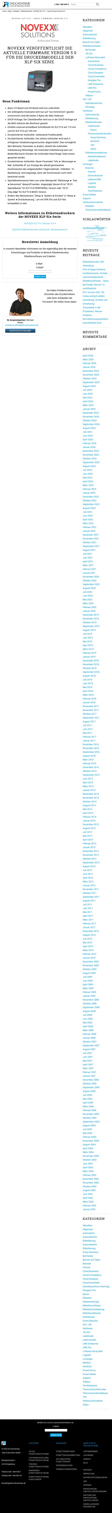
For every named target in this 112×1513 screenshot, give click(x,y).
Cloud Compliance (97, 68)
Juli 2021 (87, 553)
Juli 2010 (87, 938)
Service (87, 1459)
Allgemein (88, 30)
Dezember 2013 (91, 824)
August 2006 (89, 1091)
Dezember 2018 (91, 660)
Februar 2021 (89, 569)
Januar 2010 (89, 957)
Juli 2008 (87, 1015)
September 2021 (91, 546)
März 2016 (88, 759)
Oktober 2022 (89, 500)
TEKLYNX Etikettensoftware (39, 1465)
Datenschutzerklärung (95, 1477)
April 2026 (88, 355)
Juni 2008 (88, 1018)
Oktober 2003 (89, 1159)
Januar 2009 (89, 996)
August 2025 (89, 386)
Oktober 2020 (89, 580)
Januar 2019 (89, 656)
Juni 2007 (88, 1057)
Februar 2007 (89, 1072)
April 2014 (88, 813)
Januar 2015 (89, 790)
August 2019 (89, 630)
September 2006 (91, 1087)
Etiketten (89, 206)
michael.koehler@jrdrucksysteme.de (21, 325)
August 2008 (89, 1011)
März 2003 (88, 1171)
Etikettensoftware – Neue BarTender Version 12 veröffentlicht (96, 284)
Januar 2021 (89, 573)
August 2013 (89, 828)
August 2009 (89, 973)
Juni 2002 (88, 1194)
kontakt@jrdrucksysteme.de (14, 1483)
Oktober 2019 (89, 622)
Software (34, 1443)
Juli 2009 (87, 977)
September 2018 (91, 672)
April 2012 (88, 877)
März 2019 (88, 649)
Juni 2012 (88, 874)
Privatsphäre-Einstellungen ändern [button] (94, 1490)
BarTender (90, 49)
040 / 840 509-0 (62, 4)
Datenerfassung (64, 1465)
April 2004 (88, 1148)
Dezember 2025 (91, 371)
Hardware (88, 110)
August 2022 (89, 508)
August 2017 (89, 721)
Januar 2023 (89, 493)
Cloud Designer (95, 72)
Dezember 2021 (91, 534)
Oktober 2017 (89, 714)
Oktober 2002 (89, 1186)
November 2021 (91, 538)
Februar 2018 (89, 698)
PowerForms (94, 91)
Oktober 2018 (89, 668)
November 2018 (91, 664)
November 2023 (91, 454)
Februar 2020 (89, 607)
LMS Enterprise (95, 84)
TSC (92, 145)
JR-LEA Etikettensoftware (39, 1452)
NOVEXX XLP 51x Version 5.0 (39, 223)
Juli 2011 (87, 904)
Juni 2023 (88, 473)
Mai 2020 (87, 599)
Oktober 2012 (89, 858)
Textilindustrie (95, 190)
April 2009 (88, 984)
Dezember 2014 (91, 794)
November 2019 (91, 618)
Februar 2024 (89, 443)
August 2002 (89, 1190)
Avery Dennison (98, 137)
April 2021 (88, 561)
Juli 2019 (87, 634)
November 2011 (91, 889)
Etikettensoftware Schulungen (39, 1478)
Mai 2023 (87, 477)
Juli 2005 (87, 1129)
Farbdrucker (94, 126)
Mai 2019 (87, 641)
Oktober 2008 (89, 1003)
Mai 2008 (87, 1022)
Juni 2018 (88, 683)
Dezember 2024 (91, 412)
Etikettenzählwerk (97, 156)
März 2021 (88, 565)
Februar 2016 (89, 763)
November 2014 (91, 797)
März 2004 (88, 1152)
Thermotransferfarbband (97, 209)
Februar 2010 (89, 954)
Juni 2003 (88, 1163)
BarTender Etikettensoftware (39, 1471)
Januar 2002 (89, 1209)
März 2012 (88, 881)
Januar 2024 (89, 447)
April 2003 (88, 1167)
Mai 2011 (87, 912)
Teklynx (89, 95)
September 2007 (91, 1045)
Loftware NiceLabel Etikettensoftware (39, 1458)
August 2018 (89, 675)
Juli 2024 (87, 432)
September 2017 (91, 717)
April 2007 (88, 1064)
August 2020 (89, 588)
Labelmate (93, 160)
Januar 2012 (89, 885)
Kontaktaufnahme (20, 330)
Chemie (92, 171)
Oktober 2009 (89, 969)
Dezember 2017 (91, 706)
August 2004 (89, 1144)
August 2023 (89, 466)
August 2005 (89, 1125)
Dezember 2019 (91, 614)
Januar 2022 (89, 531)
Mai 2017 (87, 733)
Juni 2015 (88, 778)
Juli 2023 (87, 470)
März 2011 (88, 919)
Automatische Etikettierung (63, 1460)
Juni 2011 (88, 908)
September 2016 (91, 752)
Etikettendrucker (93, 122)
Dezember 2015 (91, 767)
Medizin (92, 187)
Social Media (89, 194)
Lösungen (88, 164)
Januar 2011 (89, 927)
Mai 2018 (87, 687)
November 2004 (91, 1140)
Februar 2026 (89, 363)
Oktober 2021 (89, 542)
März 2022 (88, 523)
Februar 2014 (89, 816)
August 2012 (89, 866)
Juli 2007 (87, 1053)
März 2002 (88, 1201)
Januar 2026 (89, 367)
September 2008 (91, 1007)
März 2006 (88, 1106)
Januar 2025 (89, 409)
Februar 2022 (89, 527)
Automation (94, 61)
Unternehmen (90, 1451)
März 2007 (88, 1068)
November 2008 (91, 999)
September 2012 (91, 862)
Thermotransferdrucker (99, 133)
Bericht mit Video (91, 42)
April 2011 (88, 916)
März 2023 (88, 485)
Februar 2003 (89, 1175)
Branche (89, 168)
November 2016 (91, 748)
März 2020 (88, 603)
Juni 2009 (88, 980)
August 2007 (89, 1049)
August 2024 (89, 428)
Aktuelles (87, 27)
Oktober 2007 (89, 1041)
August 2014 (89, 805)
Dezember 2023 (91, 451)
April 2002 (88, 1198)
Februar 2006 (89, 1110)
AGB (85, 1481)
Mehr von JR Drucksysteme (90, 1444)
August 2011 (89, 900)
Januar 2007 (89, 1076)
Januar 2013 (89, 847)
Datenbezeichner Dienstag (96, 1286)
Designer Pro (94, 80)
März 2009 (88, 988)
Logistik (92, 183)
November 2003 (91, 1156)
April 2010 (88, 946)
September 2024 (91, 424)
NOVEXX (94, 141)
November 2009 (91, 965)
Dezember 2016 (91, 744)
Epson (93, 129)
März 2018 (88, 694)
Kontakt (87, 1470)
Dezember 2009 (91, 961)
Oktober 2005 (89, 1118)
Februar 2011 (89, 923)
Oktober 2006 (89, 1083)
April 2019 (88, 645)
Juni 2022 (88, 515)
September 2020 (91, 584)
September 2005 (91, 1121)
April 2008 (88, 1026)
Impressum (88, 1473)
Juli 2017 (87, 725)
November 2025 (91, 374)
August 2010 (89, 935)
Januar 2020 (89, 611)
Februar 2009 (89, 992)
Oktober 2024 (89, 420)
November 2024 (91, 416)
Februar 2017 (89, 736)
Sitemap (87, 1485)
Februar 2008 (89, 1034)
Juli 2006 (87, 1095)
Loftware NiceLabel (95, 57)
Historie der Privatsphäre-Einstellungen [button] (90, 1497)
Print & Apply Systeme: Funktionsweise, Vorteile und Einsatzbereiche (95, 273)
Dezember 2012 (91, 851)
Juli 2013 (87, 832)
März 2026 (88, 359)
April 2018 (88, 691)
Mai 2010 (87, 942)
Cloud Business (96, 65)
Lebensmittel (94, 179)
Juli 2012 (87, 870)
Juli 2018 (87, 679)
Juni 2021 (88, 557)
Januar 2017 (89, 740)
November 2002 (91, 1182)
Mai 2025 (87, 397)
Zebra (93, 148)
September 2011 (91, 896)
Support (87, 198)
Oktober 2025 (89, 378)
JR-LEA (89, 53)
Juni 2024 (88, 435)
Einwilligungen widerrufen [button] (91, 1505)
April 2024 (88, 439)
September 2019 (91, 626)
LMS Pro (92, 88)
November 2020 (91, 576)
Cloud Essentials (96, 76)
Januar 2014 (89, 820)
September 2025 (91, 382)
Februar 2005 (89, 1137)
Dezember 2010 (91, 931)
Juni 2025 (88, 393)
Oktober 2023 (89, 458)
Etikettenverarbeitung (96, 152)
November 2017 (91, 710)
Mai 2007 (87, 1060)
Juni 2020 (88, 595)
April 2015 (88, 782)
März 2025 (88, 405)
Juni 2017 (88, 729)
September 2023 (91, 462)
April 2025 (88, 401)
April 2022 (88, 519)
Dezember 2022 (91, 496)
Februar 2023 (89, 489)
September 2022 (91, 504)
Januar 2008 (89, 1037)
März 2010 (88, 950)
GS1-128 (87, 99)
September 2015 (91, 775)
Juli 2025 (87, 390)
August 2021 (89, 550)
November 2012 (91, 855)
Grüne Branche (95, 175)
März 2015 (88, 786)
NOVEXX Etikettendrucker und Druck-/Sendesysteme (39, 229)
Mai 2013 (87, 836)
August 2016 (89, 755)
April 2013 (88, 839)
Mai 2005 (87, 1133)
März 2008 (88, 1030)
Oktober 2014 (89, 801)
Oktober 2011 (89, 893)
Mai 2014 (87, 809)
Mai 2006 (87, 1098)
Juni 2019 (88, 637)
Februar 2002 (89, 1205)
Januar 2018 (89, 702)
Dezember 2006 (91, 1079)
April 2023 (88, 481)
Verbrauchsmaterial (93, 202)
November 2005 (91, 1114)
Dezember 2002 (91, 1178)
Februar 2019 (89, 653)
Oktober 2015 (89, 771)
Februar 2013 (89, 843)
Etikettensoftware (92, 46)
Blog (85, 1463)
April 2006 (88, 1102)
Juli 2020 (87, 592)
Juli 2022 (87, 512)
